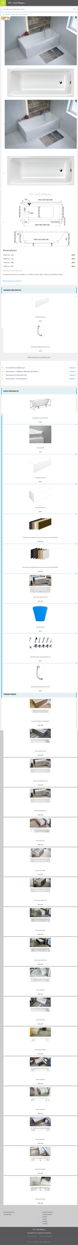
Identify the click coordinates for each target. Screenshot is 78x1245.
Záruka (45, 1219)
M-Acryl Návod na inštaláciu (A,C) (15, 368)
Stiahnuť (72, 368)
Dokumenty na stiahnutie (12, 281)
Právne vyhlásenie (32, 1236)
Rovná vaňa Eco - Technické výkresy (16, 378)
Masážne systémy (48, 1212)
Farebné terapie (47, 1214)
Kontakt (45, 1223)
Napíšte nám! (18, 270)
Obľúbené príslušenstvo (12, 290)
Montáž (45, 1216)
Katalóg (45, 1221)
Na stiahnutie (7, 1214)
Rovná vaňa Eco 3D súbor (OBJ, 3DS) (16, 375)
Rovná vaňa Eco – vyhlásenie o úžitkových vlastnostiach (22, 371)
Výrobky (8, 14)
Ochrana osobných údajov (45, 1236)
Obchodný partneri (9, 1212)
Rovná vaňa (15, 14)
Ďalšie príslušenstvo (11, 391)
